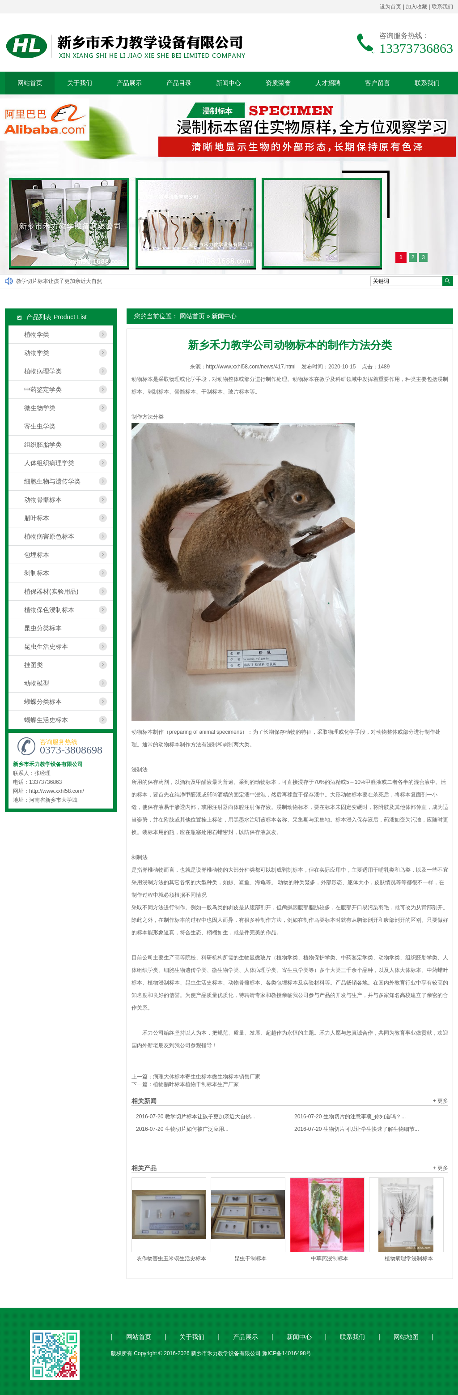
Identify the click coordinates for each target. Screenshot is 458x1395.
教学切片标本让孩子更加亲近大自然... (195, 1116)
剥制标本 (36, 573)
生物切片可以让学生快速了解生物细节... (356, 1129)
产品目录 (178, 82)
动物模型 (36, 683)
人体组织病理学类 (49, 462)
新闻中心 (228, 82)
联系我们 (442, 7)
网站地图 (406, 1337)
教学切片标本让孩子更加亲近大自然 (59, 281)
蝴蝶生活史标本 (46, 719)
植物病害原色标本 (49, 536)
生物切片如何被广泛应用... (182, 1129)
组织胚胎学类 (43, 444)
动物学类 (36, 352)
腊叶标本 (36, 518)
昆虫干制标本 (250, 1258)
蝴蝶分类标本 (43, 701)
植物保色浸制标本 (49, 609)
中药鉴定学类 (43, 389)
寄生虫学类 (39, 426)
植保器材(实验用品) (51, 591)
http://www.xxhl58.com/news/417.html (251, 367)
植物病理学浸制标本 (409, 1258)
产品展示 (129, 82)
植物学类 (36, 334)
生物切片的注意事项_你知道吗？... (350, 1116)
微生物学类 (39, 407)
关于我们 (79, 82)
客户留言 (377, 82)
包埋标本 (36, 554)
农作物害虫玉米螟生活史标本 (171, 1258)
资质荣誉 (278, 82)
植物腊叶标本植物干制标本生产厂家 (196, 1084)
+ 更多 (440, 1101)
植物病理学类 (43, 371)
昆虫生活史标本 (46, 646)
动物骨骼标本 (43, 499)
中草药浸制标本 (329, 1258)
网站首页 (29, 82)
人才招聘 (327, 82)
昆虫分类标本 (43, 628)
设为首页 (390, 7)
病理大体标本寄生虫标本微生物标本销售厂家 (206, 1077)
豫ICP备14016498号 (286, 1353)
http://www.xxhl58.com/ (56, 791)
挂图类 (33, 664)
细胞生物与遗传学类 (52, 481)
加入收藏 (416, 7)
